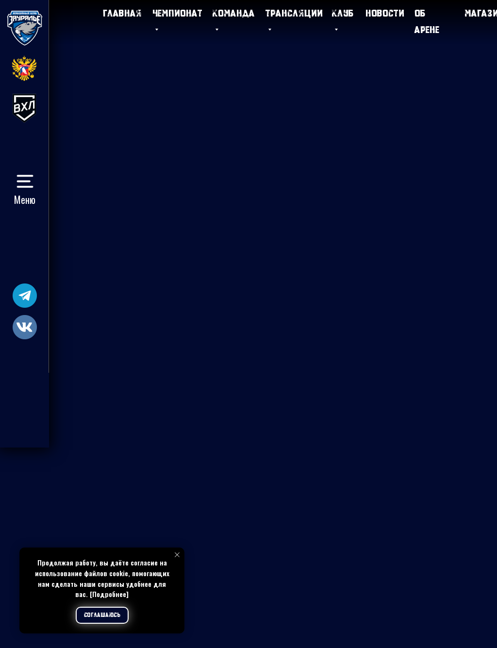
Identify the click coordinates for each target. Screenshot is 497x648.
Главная (122, 12)
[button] (25, 181)
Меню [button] (24, 199)
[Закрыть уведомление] (177, 555)
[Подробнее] (109, 594)
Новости (384, 12)
